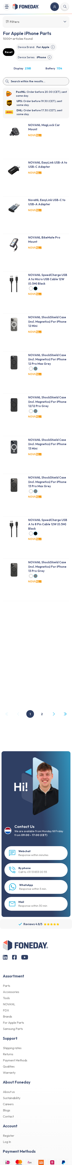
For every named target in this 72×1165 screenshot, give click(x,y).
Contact (8, 1116)
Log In (7, 1142)
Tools (6, 998)
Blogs (6, 1110)
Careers (8, 1104)
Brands (7, 1016)
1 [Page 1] (30, 714)
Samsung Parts (13, 1029)
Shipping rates (12, 1048)
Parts (6, 986)
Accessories (11, 992)
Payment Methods (15, 1060)
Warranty (9, 1072)
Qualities (9, 1066)
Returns (8, 1054)
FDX (6, 1010)
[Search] (36, 81)
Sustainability (11, 1098)
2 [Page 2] (42, 714)
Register (8, 1136)
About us (9, 1092)
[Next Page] (53, 714)
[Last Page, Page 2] (65, 714)
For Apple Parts (13, 1023)
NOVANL (9, 1004)
